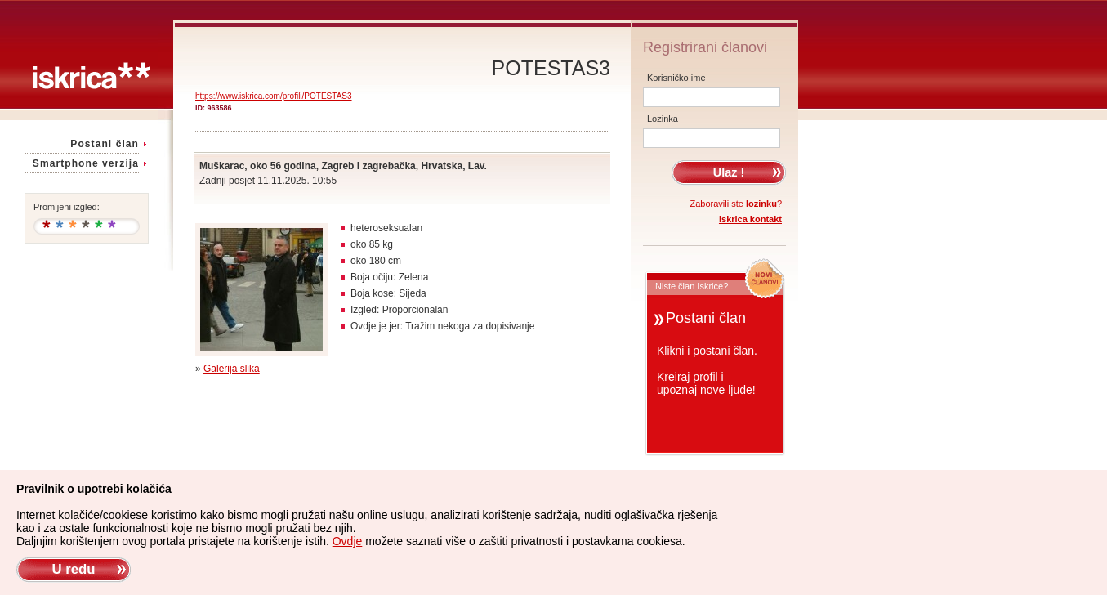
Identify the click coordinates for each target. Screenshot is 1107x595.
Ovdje (348, 541)
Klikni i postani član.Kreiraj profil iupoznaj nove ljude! (707, 370)
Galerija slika (231, 368)
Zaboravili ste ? (736, 203)
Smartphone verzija (86, 163)
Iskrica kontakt (750, 219)
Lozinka (662, 118)
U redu (73, 569)
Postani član (104, 144)
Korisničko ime (676, 78)
